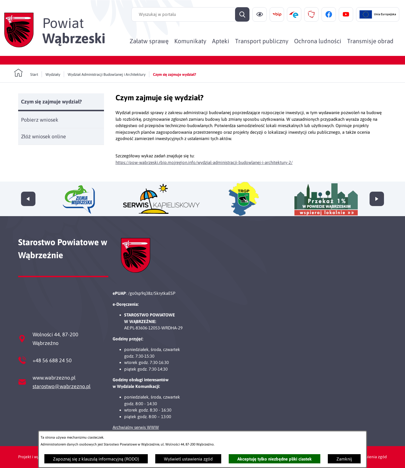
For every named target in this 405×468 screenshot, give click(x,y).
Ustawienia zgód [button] (372, 456)
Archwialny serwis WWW (136, 427)
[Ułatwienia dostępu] (259, 14)
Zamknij (344, 458)
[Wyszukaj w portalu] (190, 14)
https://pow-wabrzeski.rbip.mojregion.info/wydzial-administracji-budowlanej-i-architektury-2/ (204, 162)
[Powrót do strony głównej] (26, 73)
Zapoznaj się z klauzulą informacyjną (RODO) (96, 458)
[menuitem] (149, 41)
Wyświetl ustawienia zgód (188, 458)
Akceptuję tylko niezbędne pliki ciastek (274, 458)
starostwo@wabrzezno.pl (61, 386)
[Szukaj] (242, 14)
